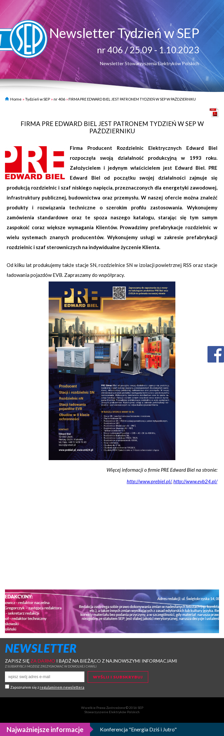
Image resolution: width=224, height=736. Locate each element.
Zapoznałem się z (47, 687)
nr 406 (59, 99)
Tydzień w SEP (37, 99)
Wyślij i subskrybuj (118, 676)
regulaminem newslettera (62, 687)
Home (13, 99)
